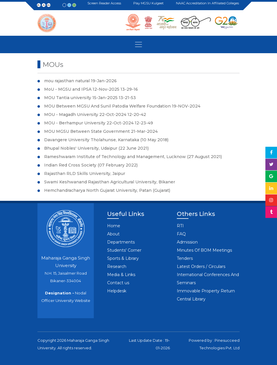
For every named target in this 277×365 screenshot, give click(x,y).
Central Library (191, 299)
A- (38, 5)
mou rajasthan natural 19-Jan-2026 (80, 80)
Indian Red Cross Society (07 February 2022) (91, 165)
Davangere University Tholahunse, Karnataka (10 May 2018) (106, 139)
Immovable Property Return (206, 291)
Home (113, 225)
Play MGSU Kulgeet (149, 3)
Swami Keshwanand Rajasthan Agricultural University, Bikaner (109, 182)
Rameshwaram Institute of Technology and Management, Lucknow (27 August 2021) (133, 156)
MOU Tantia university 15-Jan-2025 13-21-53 (90, 97)
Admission (187, 242)
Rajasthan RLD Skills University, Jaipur (84, 173)
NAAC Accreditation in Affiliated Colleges (208, 3)
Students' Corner (124, 250)
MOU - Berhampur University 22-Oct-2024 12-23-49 (98, 123)
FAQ (181, 234)
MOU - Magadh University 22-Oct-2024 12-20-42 (95, 114)
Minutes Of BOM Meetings (204, 250)
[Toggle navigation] (138, 44)
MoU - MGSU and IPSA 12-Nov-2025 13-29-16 (91, 89)
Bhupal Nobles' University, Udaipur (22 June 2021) (96, 148)
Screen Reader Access (105, 3)
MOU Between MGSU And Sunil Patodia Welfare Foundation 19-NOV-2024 (122, 106)
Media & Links (121, 274)
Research (116, 266)
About (113, 234)
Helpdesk (116, 291)
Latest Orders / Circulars (201, 266)
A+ (49, 5)
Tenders (185, 258)
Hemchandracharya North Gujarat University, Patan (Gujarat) (107, 190)
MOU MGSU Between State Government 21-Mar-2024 (101, 131)
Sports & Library (123, 258)
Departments (121, 242)
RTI (180, 225)
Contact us (118, 282)
